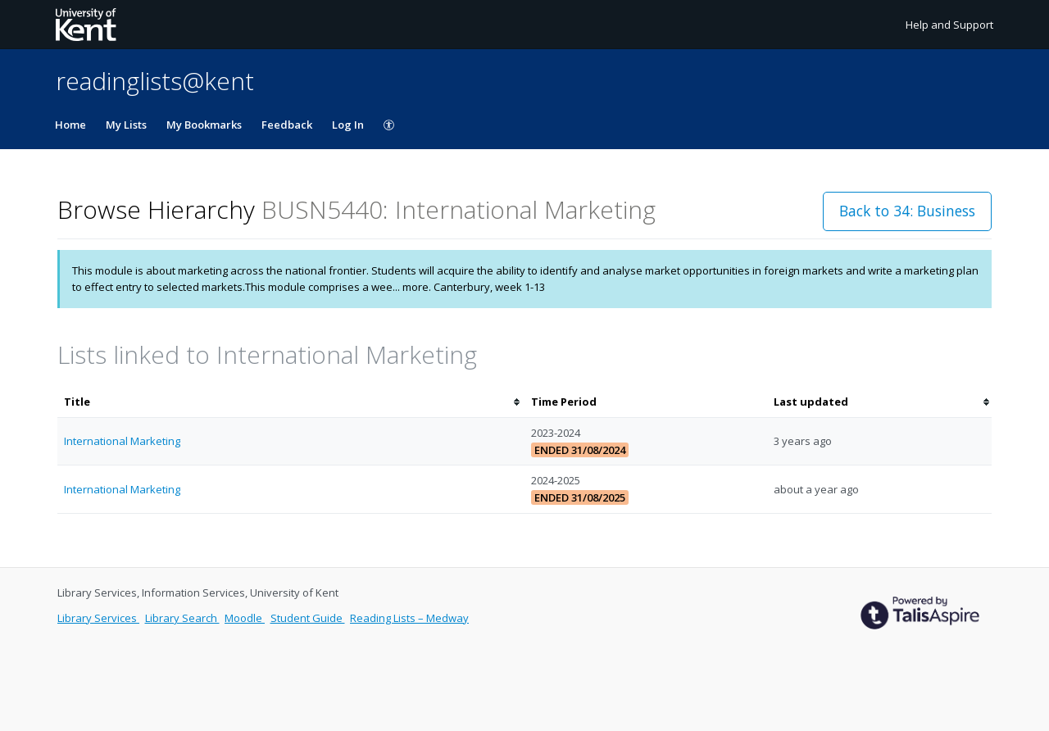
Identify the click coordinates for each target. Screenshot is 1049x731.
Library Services (98, 618)
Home (70, 124)
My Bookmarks (204, 124)
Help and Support (949, 24)
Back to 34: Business (907, 210)
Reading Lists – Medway (409, 618)
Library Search (182, 618)
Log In (348, 124)
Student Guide (307, 618)
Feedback (286, 124)
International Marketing (122, 441)
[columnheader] (290, 402)
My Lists (126, 124)
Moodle (245, 618)
